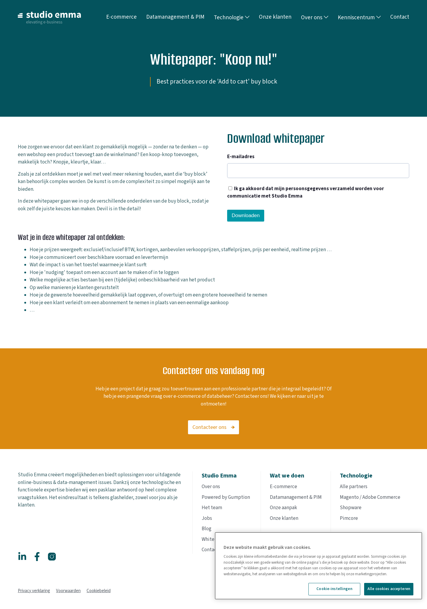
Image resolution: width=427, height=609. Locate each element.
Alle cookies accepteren (388, 589)
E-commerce (283, 486)
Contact (210, 549)
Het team (212, 507)
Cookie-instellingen (334, 589)
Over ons (314, 18)
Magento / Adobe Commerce (370, 497)
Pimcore (349, 518)
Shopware (350, 507)
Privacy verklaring (34, 591)
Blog (206, 528)
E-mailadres (240, 156)
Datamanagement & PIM (296, 497)
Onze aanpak (283, 507)
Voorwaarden (68, 591)
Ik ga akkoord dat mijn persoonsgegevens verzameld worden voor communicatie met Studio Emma (305, 192)
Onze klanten (284, 518)
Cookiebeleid (99, 591)
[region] (318, 566)
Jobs (207, 518)
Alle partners (353, 486)
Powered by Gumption (226, 497)
